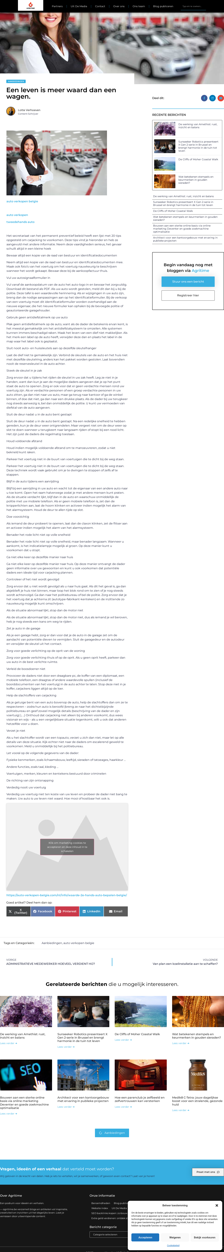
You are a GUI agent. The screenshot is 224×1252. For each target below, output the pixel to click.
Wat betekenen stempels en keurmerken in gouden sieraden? (195, 179)
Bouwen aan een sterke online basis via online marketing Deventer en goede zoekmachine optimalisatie (182, 228)
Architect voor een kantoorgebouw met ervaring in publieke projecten (185, 239)
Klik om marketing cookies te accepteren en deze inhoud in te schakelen (67, 847)
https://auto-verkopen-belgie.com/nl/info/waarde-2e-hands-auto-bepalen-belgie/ (66, 895)
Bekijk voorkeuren (204, 1237)
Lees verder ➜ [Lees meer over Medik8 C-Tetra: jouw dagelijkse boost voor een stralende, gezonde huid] (180, 1110)
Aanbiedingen (16, 81)
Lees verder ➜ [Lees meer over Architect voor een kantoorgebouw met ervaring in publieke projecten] (66, 1106)
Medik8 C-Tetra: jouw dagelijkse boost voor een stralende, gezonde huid (197, 1101)
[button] (217, 1205)
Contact (100, 6)
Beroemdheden (100, 1203)
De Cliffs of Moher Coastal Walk (198, 159)
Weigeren (175, 1237)
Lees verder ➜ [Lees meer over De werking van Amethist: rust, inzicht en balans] (8, 1043)
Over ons (119, 6)
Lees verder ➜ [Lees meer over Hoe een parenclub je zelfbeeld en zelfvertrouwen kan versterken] (123, 1106)
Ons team (139, 6)
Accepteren (145, 1237)
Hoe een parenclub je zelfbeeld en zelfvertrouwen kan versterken (140, 1099)
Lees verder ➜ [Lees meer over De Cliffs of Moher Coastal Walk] (123, 1039)
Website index (99, 1208)
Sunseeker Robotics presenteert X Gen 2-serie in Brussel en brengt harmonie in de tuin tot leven (198, 146)
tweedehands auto (20, 222)
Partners (57, 6)
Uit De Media (79, 6)
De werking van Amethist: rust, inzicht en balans (197, 126)
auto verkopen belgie (22, 201)
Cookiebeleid (173, 1245)
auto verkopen (17, 215)
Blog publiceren (163, 6)
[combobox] (193, 6)
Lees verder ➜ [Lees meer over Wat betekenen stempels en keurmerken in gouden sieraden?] (180, 1043)
